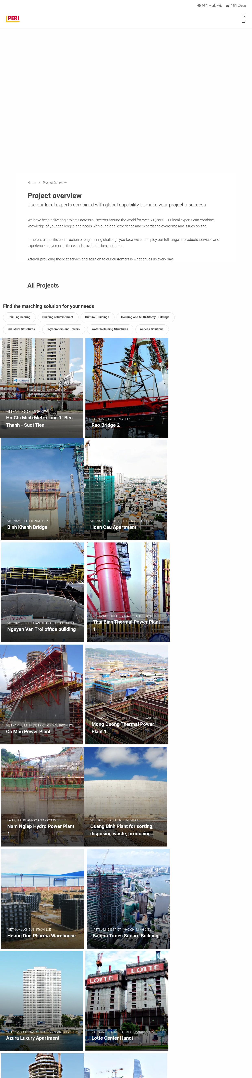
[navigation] (180, 1033)
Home (32, 183)
